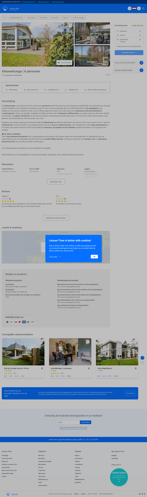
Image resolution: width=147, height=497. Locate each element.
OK (94, 257)
